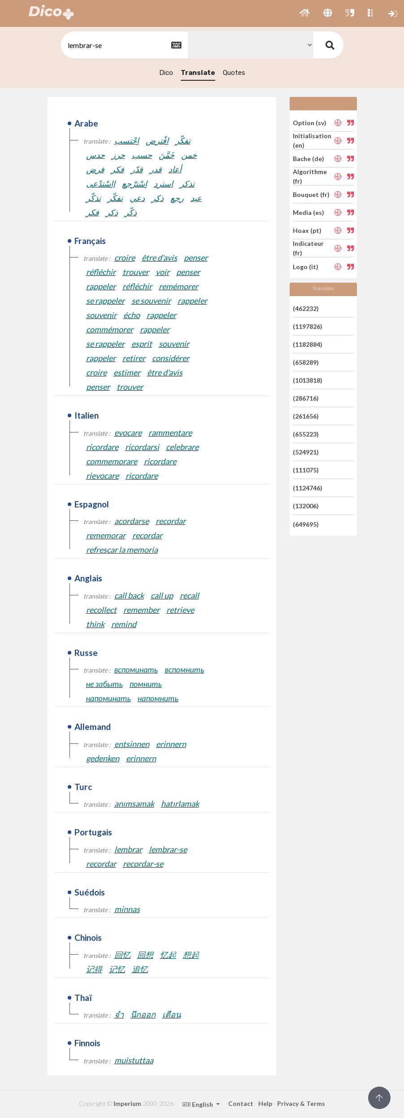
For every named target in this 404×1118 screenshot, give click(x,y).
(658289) (306, 362)
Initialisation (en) (312, 140)
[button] (305, 13)
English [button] (198, 1104)
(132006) (306, 506)
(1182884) (307, 344)
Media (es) (308, 212)
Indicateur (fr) (308, 248)
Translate (198, 73)
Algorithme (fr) (310, 176)
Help (265, 1103)
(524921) (306, 452)
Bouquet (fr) (311, 194)
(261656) (306, 416)
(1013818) (307, 380)
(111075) (306, 470)
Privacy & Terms (301, 1103)
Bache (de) (308, 158)
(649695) (306, 524)
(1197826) (307, 326)
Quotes (234, 73)
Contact (240, 1103)
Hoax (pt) (307, 230)
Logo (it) (305, 266)
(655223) (306, 434)
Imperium (127, 1103)
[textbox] (124, 45)
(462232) (306, 308)
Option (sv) (309, 122)
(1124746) (307, 488)
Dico (166, 73)
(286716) (306, 398)
